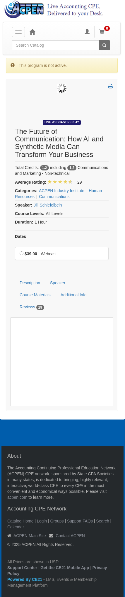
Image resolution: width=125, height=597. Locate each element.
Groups (57, 521)
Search (102, 521)
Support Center (22, 567)
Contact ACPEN (70, 535)
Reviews (32, 307)
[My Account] (87, 31)
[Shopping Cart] (105, 31)
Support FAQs (80, 521)
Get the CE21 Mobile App (64, 567)
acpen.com (17, 497)
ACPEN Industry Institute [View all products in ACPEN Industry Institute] (61, 190)
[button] (110, 86)
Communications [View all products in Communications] (54, 196)
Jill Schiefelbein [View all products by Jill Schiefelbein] (48, 205)
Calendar (15, 527)
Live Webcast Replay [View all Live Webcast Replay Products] (61, 122)
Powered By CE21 (25, 579)
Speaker (57, 282)
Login (42, 521)
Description (30, 282)
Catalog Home (20, 521)
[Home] (32, 31)
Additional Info (74, 294)
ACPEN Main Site (29, 535)
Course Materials (35, 294)
